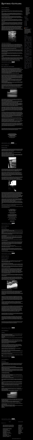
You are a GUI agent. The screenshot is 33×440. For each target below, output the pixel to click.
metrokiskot (31, 54)
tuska (28, 64)
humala (25, 42)
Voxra (28, 66)
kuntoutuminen (30, 49)
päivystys (29, 60)
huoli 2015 (28, 42)
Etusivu (10, 421)
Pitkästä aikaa (4, 147)
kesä (27, 46)
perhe (31, 59)
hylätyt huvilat (30, 42)
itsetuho (31, 44)
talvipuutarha (29, 63)
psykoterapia (27, 60)
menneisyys (27, 54)
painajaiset (28, 59)
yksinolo (31, 67)
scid (27, 62)
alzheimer (31, 36)
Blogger (20, 438)
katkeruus (25, 46)
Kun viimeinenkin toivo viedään (8, 66)
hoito (31, 41)
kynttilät (25, 51)
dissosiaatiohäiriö (29, 38)
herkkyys (29, 41)
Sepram (31, 62)
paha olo (25, 59)
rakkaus (31, 60)
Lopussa (3, 332)
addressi (25, 36)
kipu (31, 47)
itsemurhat (28, 44)
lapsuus (28, 51)
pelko (29, 59)
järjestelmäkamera (25, 45)
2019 (25, 21)
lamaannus (27, 51)
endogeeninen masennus (26, 39)
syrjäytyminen (27, 63)
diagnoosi (26, 38)
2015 (25, 24)
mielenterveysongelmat (26, 56)
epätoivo (31, 39)
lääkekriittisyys (25, 52)
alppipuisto (29, 36)
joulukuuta (27, 18)
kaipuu (31, 45)
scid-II (29, 62)
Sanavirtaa (4, 361)
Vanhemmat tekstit (20, 421)
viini (27, 66)
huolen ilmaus (27, 42)
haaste (27, 41)
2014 (25, 25)
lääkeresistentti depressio (29, 52)
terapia (31, 63)
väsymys (25, 67)
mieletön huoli (29, 57)
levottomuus (31, 51)
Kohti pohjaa (4, 228)
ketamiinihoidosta (18, 75)
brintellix (25, 38)
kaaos (28, 45)
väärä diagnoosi (28, 67)
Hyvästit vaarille (5, 258)
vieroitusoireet (25, 66)
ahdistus (27, 36)
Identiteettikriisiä (5, 9)
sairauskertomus (25, 62)
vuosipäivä (31, 66)
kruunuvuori (27, 49)
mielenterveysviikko (25, 57)
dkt (30, 38)
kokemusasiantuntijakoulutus (26, 48)
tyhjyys (31, 64)
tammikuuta (27, 20)
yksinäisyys (25, 68)
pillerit (24, 60)
